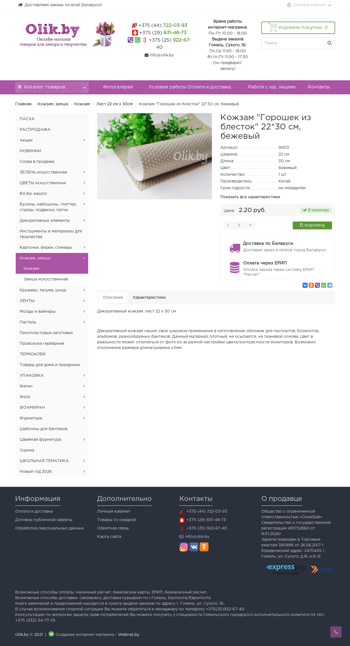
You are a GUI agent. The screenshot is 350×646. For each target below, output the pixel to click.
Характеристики (149, 297)
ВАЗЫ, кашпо (33, 193)
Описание (113, 297)
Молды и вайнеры (38, 311)
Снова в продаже (37, 161)
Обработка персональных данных (49, 528)
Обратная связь (113, 528)
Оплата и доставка (34, 511)
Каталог (52, 85)
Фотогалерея (118, 87)
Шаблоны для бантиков (43, 429)
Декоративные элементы (45, 220)
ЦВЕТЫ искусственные (43, 183)
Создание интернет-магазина (85, 634)
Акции (26, 140)
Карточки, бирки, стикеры (46, 247)
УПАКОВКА (32, 375)
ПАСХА (27, 119)
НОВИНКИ (30, 151)
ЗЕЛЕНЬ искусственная (43, 172)
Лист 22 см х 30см (114, 104)
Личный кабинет (114, 511)
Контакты (319, 87)
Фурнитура (31, 418)
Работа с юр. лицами (272, 87)
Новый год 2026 (36, 471)
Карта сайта (109, 536)
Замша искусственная (46, 279)
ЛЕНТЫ (27, 301)
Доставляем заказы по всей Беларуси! (60, 5)
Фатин (26, 386)
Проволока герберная (42, 343)
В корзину (312, 225)
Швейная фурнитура (40, 439)
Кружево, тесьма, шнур (43, 290)
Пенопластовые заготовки (46, 333)
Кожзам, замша (53, 104)
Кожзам (82, 104)
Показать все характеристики (250, 197)
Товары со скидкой (116, 520)
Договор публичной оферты (43, 520)
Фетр (25, 397)
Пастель (28, 322)
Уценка (27, 450)
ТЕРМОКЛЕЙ (32, 354)
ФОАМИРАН (32, 407)
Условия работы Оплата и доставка (190, 87)
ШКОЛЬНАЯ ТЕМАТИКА (44, 461)
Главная (23, 104)
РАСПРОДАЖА (35, 129)
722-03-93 (162, 26)
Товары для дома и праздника (50, 365)
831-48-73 (162, 33)
